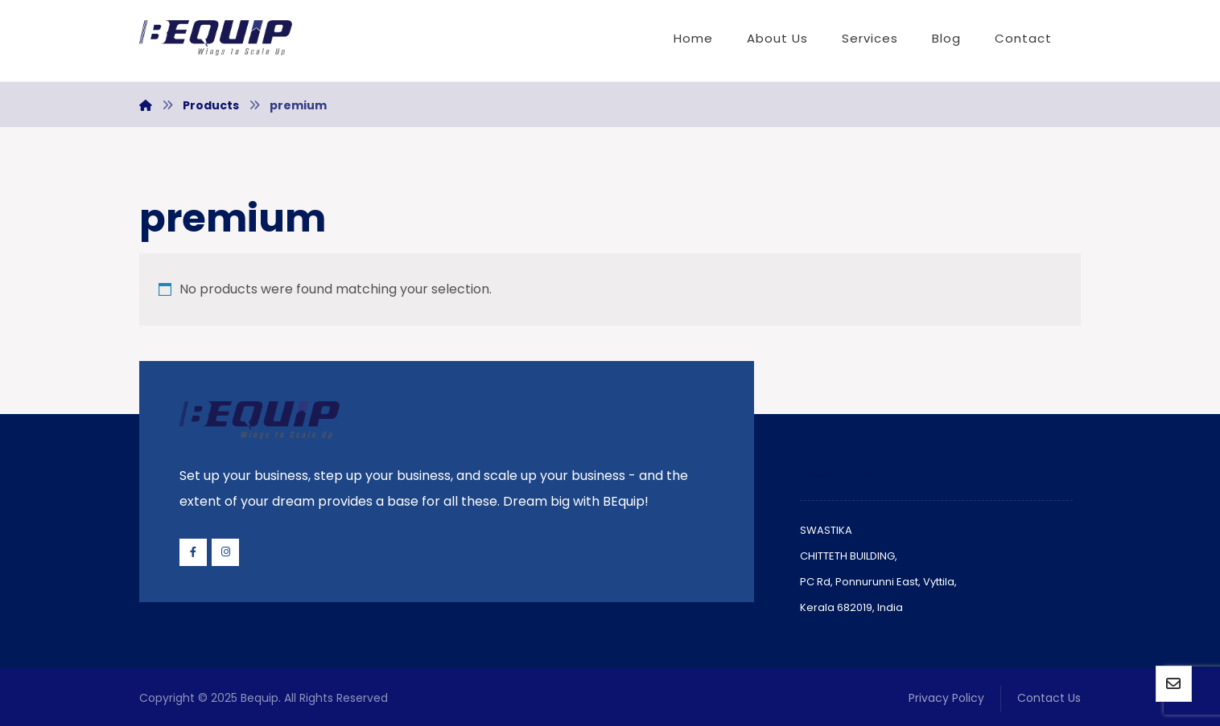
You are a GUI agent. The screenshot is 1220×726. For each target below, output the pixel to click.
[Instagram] (225, 552)
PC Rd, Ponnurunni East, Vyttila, (878, 581)
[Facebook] (193, 552)
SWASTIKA (826, 530)
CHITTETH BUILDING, (848, 556)
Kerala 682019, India (851, 607)
